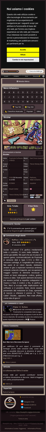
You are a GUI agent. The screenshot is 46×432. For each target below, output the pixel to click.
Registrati (22, 219)
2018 (11, 177)
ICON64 (12, 183)
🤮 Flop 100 (29, 107)
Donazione (36, 76)
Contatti (6, 76)
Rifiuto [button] (23, 55)
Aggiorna (22, 428)
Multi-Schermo (35, 180)
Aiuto (26, 76)
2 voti (14, 210)
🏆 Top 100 (17, 107)
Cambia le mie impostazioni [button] (23, 60)
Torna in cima (23, 419)
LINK (29, 260)
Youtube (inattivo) (28, 405)
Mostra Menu (23, 81)
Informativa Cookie (11, 428)
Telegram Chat (27, 402)
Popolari (30, 111)
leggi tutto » (7, 358)
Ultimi (39, 111)
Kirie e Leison (10, 362)
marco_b (8, 384)
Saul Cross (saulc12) (37, 158)
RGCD (12, 160)
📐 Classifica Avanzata (14, 111)
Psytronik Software (16, 158)
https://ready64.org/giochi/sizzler (28, 412)
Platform (33, 177)
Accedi (13, 219)
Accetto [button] (23, 50)
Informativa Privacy (34, 428)
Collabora (16, 76)
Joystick (33, 183)
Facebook (26, 408)
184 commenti (26, 240)
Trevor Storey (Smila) (37, 164)
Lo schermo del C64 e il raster (15, 371)
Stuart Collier (13, 189)
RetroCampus (8, 392)
